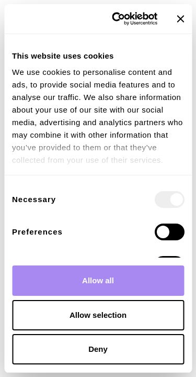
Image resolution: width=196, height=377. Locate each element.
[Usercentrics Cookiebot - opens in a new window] (116, 19)
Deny (98, 349)
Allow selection (98, 315)
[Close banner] (180, 19)
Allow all (98, 280)
